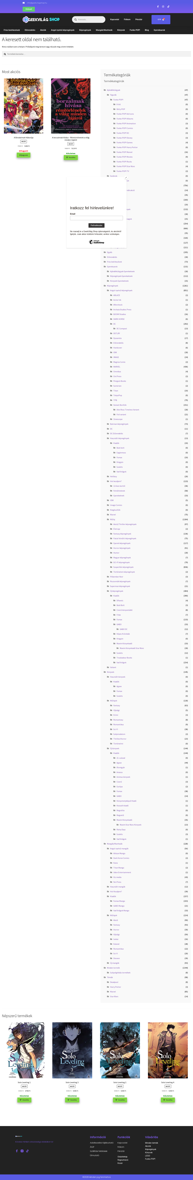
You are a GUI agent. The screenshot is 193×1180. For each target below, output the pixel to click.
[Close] (126, 178)
